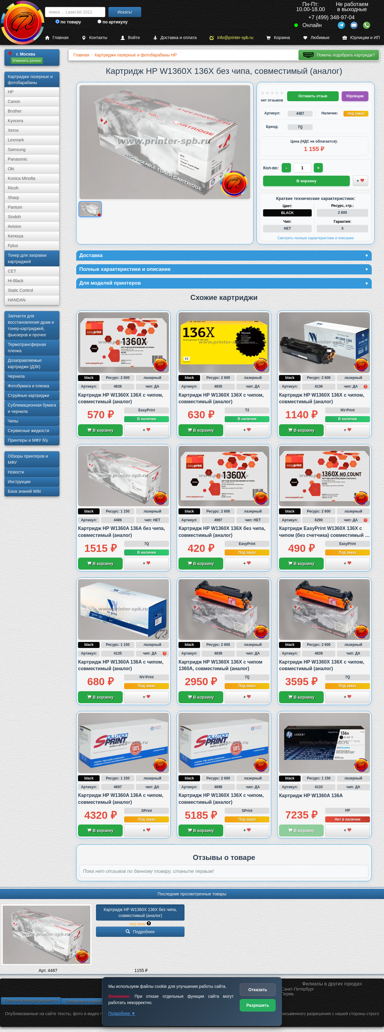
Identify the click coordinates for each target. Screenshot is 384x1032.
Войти (130, 38)
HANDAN (17, 300)
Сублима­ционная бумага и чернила (32, 408)
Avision (14, 226)
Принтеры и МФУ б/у (28, 440)
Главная (56, 38)
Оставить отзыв (312, 96)
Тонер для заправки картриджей (27, 258)
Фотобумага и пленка (28, 385)
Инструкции (19, 481)
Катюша (15, 236)
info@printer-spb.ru (231, 38)
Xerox (13, 130)
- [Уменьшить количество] (286, 167)
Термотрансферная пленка (27, 347)
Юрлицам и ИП (361, 38)
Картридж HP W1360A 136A (311, 796)
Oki (11, 168)
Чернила (16, 376)
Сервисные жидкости (28, 430)
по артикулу (113, 22)
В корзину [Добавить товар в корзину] (307, 180)
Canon (14, 101)
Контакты (94, 38)
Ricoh (13, 188)
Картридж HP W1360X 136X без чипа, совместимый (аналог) (141, 913)
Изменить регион (27, 61)
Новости (16, 472)
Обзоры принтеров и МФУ (28, 459)
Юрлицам (355, 96)
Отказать (257, 989)
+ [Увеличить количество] (319, 167)
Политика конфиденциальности (30, 1001)
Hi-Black (15, 280)
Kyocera (15, 120)
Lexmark (16, 140)
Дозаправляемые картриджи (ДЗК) (25, 363)
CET (12, 271)
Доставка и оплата (175, 38)
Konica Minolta (21, 178)
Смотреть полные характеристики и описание (316, 238)
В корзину (100, 431)
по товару (68, 22)
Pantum (15, 207)
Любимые (316, 38)
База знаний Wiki (24, 491)
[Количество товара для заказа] (303, 168)
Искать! (125, 12)
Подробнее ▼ (121, 1013)
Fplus (13, 245)
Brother (15, 111)
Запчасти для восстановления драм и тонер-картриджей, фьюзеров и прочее (31, 325)
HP (11, 91)
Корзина (278, 38)
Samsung (17, 149)
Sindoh (14, 216)
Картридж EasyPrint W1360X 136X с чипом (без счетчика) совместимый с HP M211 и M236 (323, 536)
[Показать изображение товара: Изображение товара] (90, 209)
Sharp (13, 197)
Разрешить (257, 1005)
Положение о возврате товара (91, 1002)
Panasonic (17, 159)
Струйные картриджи (28, 395)
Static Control (20, 290)
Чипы (13, 421)
